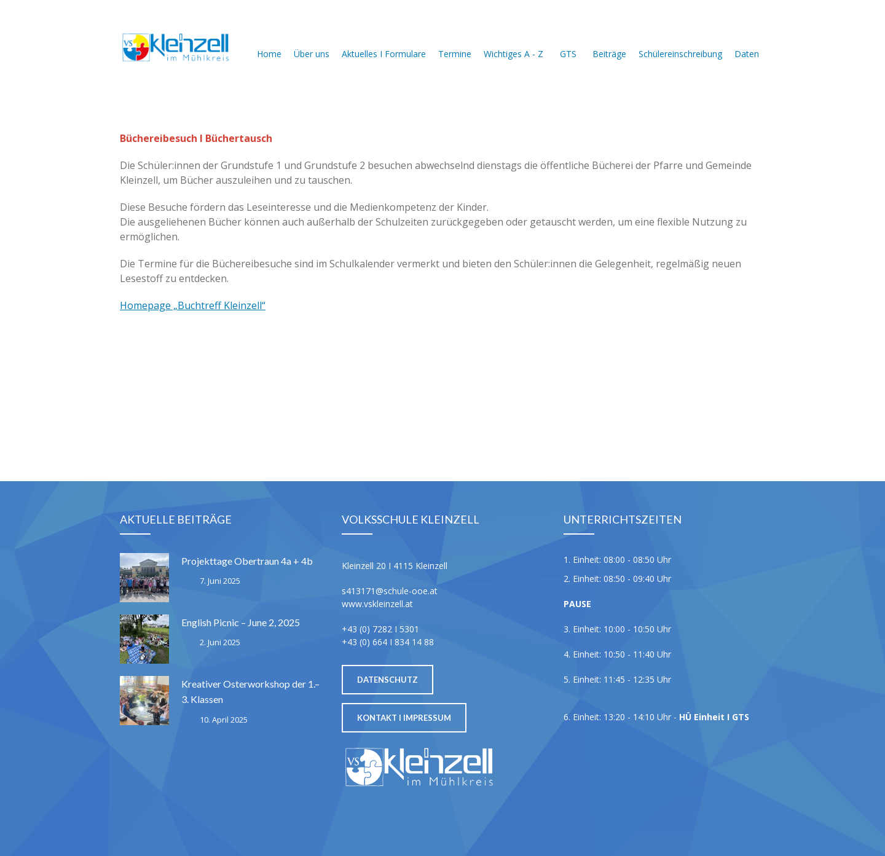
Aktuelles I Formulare (384, 39)
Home (269, 39)
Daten (746, 39)
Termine (454, 39)
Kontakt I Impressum (404, 718)
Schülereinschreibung (680, 39)
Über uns (311, 39)
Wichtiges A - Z (513, 39)
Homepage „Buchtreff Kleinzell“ (193, 305)
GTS (568, 39)
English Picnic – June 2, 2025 (240, 622)
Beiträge (609, 39)
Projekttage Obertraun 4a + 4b (247, 561)
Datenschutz (387, 680)
